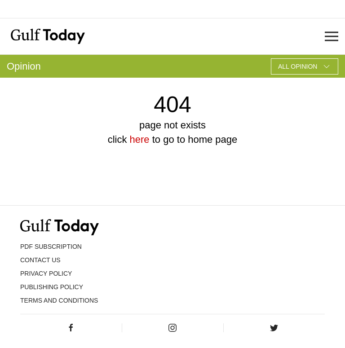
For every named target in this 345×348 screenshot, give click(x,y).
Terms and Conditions (59, 300)
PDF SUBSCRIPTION (51, 246)
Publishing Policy (51, 287)
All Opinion (304, 66)
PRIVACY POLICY (46, 273)
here (140, 139)
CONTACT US (40, 260)
